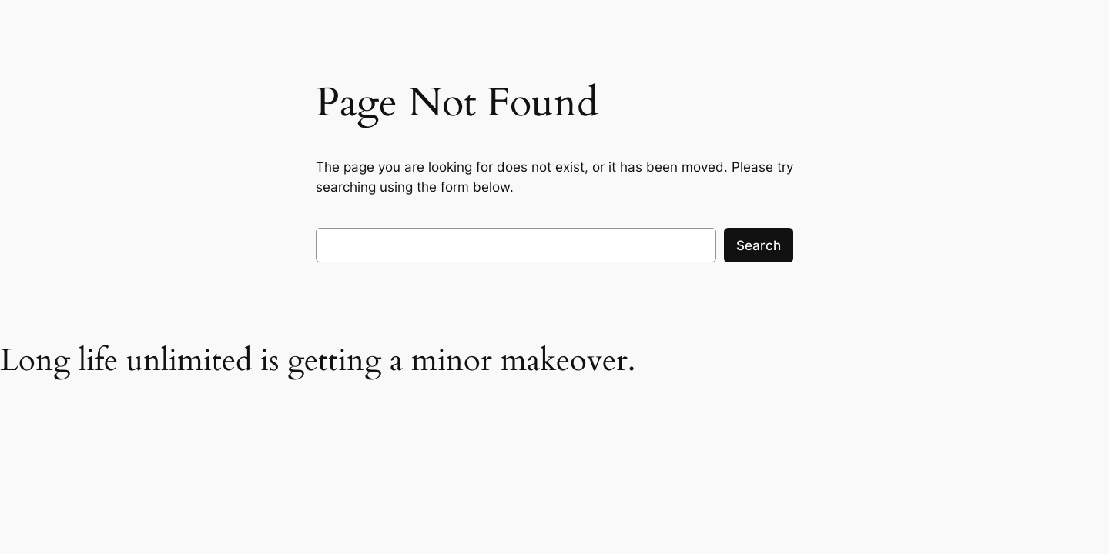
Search (758, 245)
